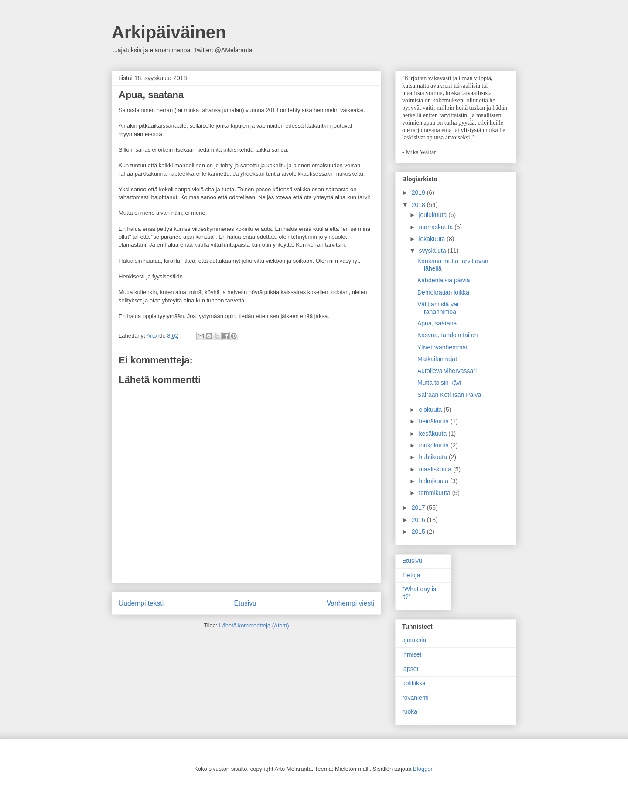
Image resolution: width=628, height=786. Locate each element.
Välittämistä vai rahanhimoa (437, 308)
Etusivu (245, 603)
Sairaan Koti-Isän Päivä (449, 394)
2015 (419, 531)
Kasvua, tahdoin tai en (447, 335)
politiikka (414, 683)
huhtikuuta (434, 457)
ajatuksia (414, 640)
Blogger (422, 769)
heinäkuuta (434, 421)
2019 (419, 192)
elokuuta (431, 409)
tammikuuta (435, 492)
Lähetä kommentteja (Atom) (254, 625)
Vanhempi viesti (350, 603)
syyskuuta (433, 250)
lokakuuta (433, 238)
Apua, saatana (437, 323)
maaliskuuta (436, 469)
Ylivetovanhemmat (442, 347)
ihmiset (411, 654)
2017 (419, 507)
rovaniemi (415, 697)
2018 (419, 204)
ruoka (409, 711)
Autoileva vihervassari (447, 370)
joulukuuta (433, 214)
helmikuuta (434, 481)
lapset (410, 668)
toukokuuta (434, 445)
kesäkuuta (433, 433)
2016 (419, 519)
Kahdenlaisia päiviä (443, 280)
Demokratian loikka (443, 292)
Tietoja (411, 575)
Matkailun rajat (437, 359)
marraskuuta (436, 227)
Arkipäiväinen (169, 32)
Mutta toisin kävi (439, 382)
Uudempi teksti (141, 603)
